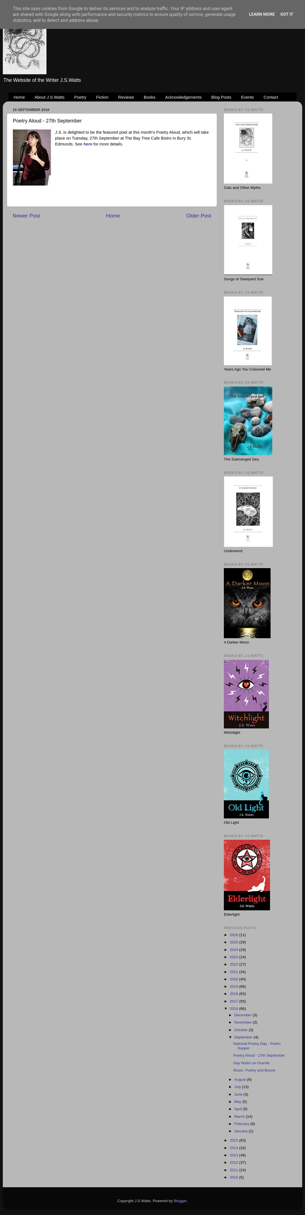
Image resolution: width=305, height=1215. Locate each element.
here (87, 144)
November (243, 1022)
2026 (234, 935)
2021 (234, 972)
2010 (234, 1177)
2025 (234, 942)
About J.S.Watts (50, 97)
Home (19, 97)
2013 (234, 1155)
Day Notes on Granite (251, 1063)
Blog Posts (221, 97)
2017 (234, 1001)
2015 (234, 1140)
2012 (234, 1162)
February (242, 1124)
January (241, 1131)
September (244, 1037)
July (238, 1087)
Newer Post (26, 216)
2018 (234, 994)
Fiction (102, 97)
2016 (234, 1008)
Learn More (262, 14)
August (240, 1079)
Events (247, 97)
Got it (286, 14)
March (240, 1116)
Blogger (180, 1201)
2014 (234, 1148)
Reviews (126, 97)
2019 (234, 986)
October (241, 1030)
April (238, 1109)
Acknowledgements (183, 97)
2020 (234, 979)
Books (150, 97)
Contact (271, 97)
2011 (234, 1170)
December (243, 1015)
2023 (234, 957)
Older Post (198, 216)
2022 (234, 964)
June (238, 1094)
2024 (234, 950)
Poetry (80, 97)
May (238, 1102)
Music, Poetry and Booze (254, 1070)
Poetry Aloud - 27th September (259, 1055)
